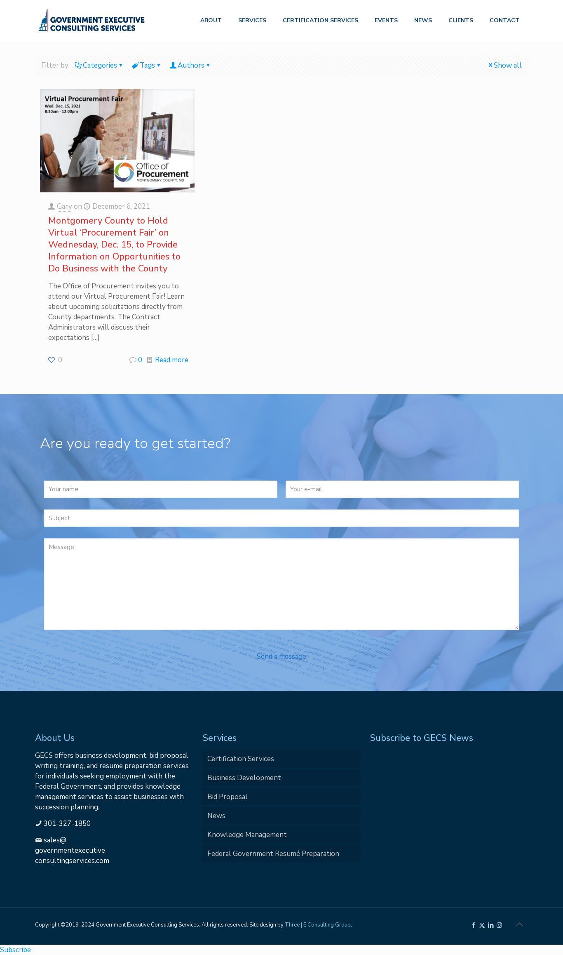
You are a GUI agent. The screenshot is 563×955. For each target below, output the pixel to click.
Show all (504, 65)
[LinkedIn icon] (491, 925)
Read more (171, 360)
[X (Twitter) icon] (482, 925)
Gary (64, 206)
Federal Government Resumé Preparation (273, 853)
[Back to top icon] (519, 925)
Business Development (244, 778)
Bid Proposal (227, 797)
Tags (146, 65)
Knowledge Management (247, 834)
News (216, 816)
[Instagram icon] (499, 925)
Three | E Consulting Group (318, 925)
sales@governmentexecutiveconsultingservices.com (72, 850)
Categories (99, 65)
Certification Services (240, 759)
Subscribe (15, 950)
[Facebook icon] (473, 925)
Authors (190, 65)
